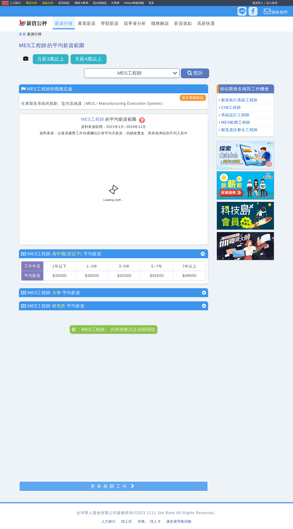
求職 (141, 521)
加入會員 (271, 2)
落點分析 (48, 2)
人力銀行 (11, 3)
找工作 (126, 521)
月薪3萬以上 (50, 59)
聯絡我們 (276, 11)
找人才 (155, 521)
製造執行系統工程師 (239, 100)
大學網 (115, 2)
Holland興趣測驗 (134, 2)
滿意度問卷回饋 (179, 521)
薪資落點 (64, 2)
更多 (151, 2)
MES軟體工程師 (235, 122)
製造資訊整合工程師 (239, 130)
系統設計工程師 (235, 115)
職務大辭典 (81, 2)
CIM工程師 (231, 107)
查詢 (194, 73)
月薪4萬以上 (88, 59)
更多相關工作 (114, 486)
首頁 (22, 34)
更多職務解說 (193, 97)
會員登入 (257, 2)
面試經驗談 (100, 2)
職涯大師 (32, 2)
